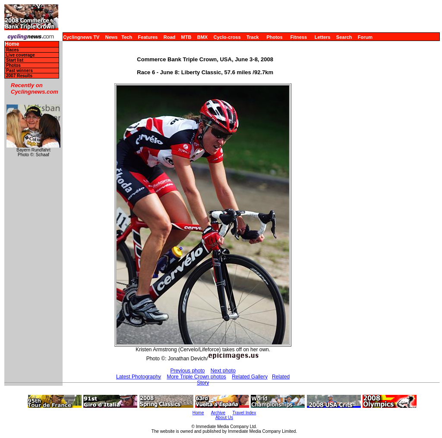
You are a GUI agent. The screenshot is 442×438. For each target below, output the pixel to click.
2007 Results (19, 75)
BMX (202, 37)
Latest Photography (138, 377)
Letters (323, 37)
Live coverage (20, 55)
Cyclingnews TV (81, 37)
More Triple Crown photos (196, 377)
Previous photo (187, 371)
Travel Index (244, 412)
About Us (224, 417)
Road (170, 37)
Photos (274, 37)
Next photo (223, 371)
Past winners (19, 70)
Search (344, 37)
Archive (218, 412)
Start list (14, 60)
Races (12, 49)
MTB (186, 37)
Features (148, 37)
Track (252, 37)
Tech (126, 37)
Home (12, 44)
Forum (365, 37)
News (111, 37)
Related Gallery (250, 377)
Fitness (298, 37)
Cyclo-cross (227, 37)
